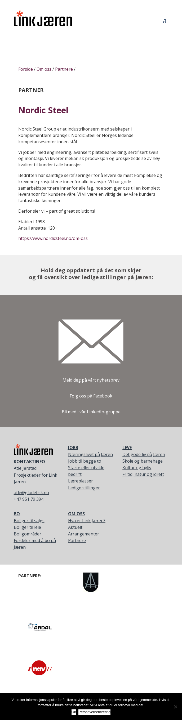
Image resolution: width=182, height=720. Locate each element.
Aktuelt (75, 527)
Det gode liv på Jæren (143, 454)
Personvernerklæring (94, 712)
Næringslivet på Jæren (90, 454)
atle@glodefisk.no (31, 492)
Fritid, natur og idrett (143, 474)
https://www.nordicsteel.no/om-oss (53, 238)
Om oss (44, 69)
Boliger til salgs (29, 521)
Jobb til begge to (84, 461)
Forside (25, 69)
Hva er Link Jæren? (86, 521)
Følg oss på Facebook (91, 396)
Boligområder (27, 534)
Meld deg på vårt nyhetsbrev (91, 380)
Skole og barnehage (142, 461)
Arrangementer (83, 534)
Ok (74, 712)
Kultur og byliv (136, 468)
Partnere (64, 69)
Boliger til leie (27, 527)
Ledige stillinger (84, 488)
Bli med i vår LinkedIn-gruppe (91, 412)
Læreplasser (80, 481)
